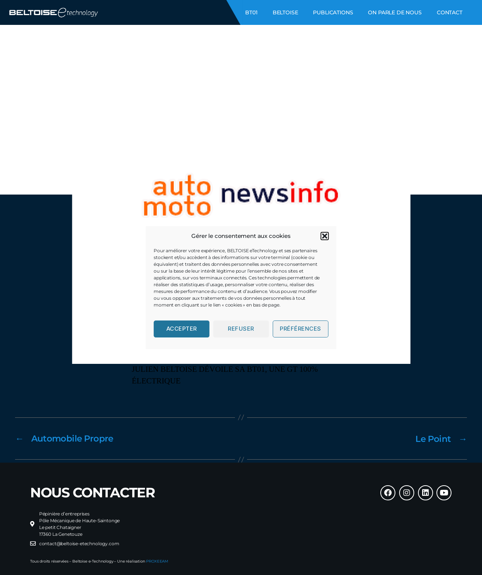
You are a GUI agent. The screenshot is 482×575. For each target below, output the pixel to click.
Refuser (241, 328)
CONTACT (449, 12)
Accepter (181, 328)
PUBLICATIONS (333, 12)
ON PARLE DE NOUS (394, 12)
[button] (324, 236)
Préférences (300, 328)
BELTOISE (285, 12)
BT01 (251, 12)
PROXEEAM (157, 560)
